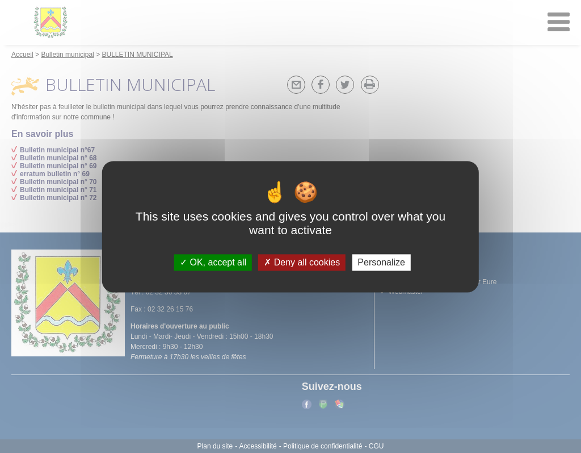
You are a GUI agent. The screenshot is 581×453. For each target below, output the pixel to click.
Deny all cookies (302, 262)
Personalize (381, 262)
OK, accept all (213, 262)
